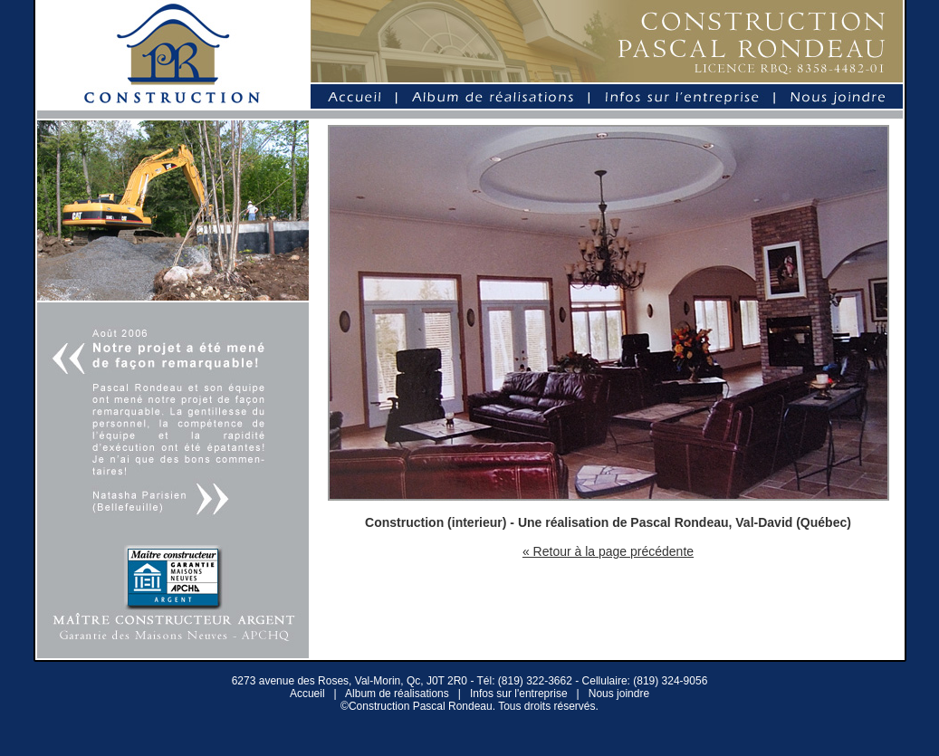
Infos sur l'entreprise (519, 693)
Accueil (307, 693)
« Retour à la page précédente (608, 551)
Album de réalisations (397, 693)
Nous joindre (619, 693)
